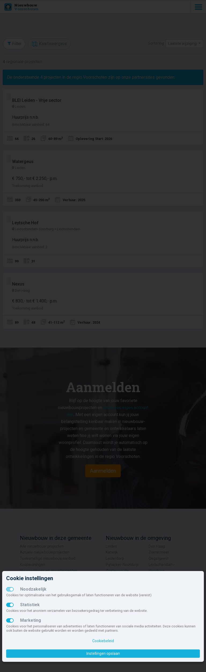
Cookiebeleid (103, 641)
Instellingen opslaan (103, 653)
